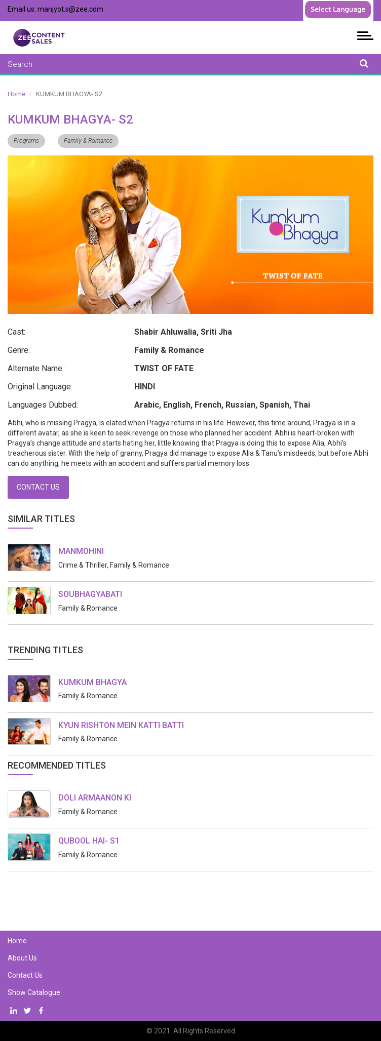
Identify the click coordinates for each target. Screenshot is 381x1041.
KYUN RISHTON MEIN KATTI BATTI (121, 725)
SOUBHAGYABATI (90, 594)
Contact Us (38, 487)
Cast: (16, 332)
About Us (22, 958)
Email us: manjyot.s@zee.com (55, 9)
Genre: (19, 350)
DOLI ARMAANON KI (94, 798)
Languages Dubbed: (43, 405)
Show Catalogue (34, 992)
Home (16, 94)
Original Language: (40, 386)
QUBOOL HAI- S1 (89, 841)
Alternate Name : (37, 368)
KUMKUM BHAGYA (92, 682)
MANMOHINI (81, 551)
